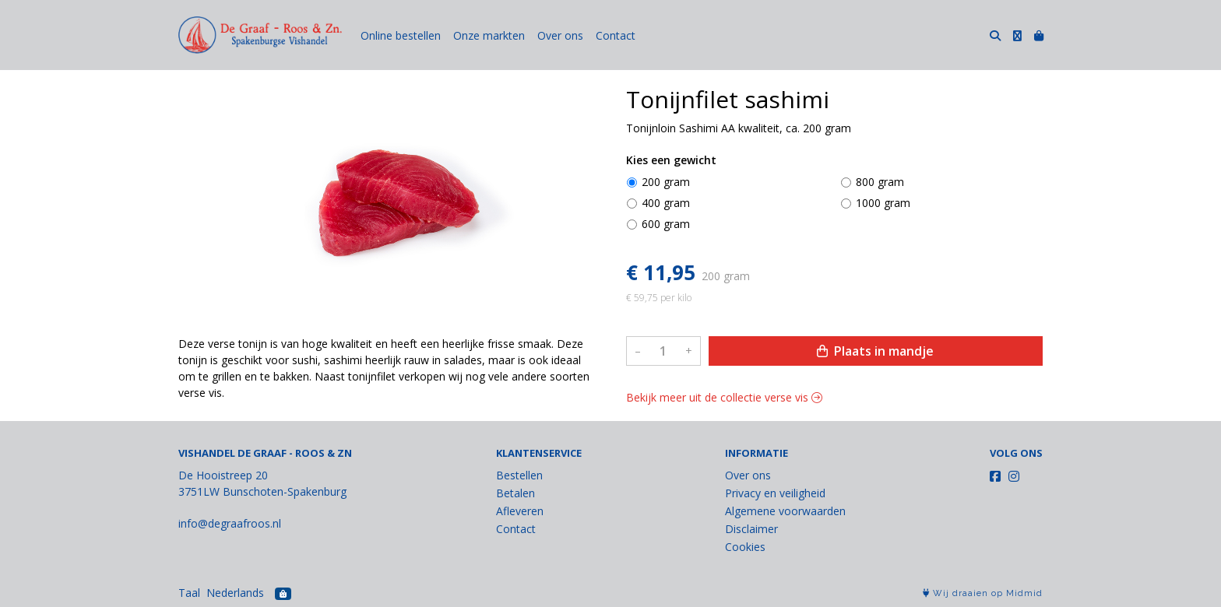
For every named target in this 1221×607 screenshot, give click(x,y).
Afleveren (520, 510)
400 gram (666, 202)
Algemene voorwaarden (785, 510)
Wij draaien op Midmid (983, 593)
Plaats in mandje (875, 351)
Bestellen (519, 475)
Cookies (745, 546)
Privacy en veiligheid (775, 493)
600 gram (666, 223)
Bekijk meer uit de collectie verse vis (724, 397)
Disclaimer (751, 528)
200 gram (666, 181)
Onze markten (489, 35)
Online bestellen (401, 35)
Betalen (515, 493)
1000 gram (883, 202)
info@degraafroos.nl (229, 523)
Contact (615, 35)
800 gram (880, 181)
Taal (189, 592)
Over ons (560, 35)
